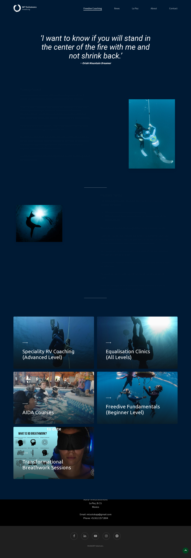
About (154, 8)
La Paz (135, 8)
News (117, 8)
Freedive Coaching (92, 8)
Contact (173, 8)
